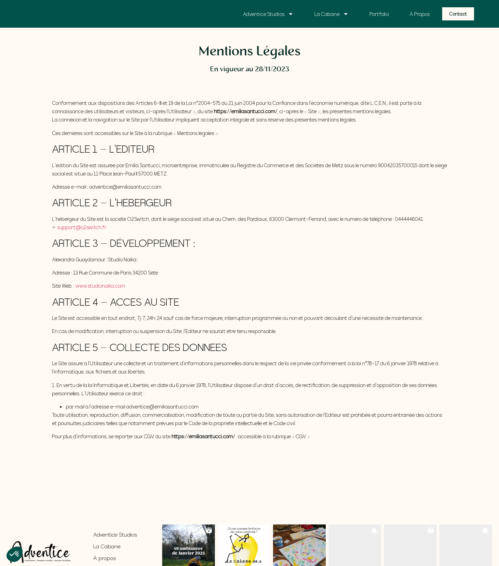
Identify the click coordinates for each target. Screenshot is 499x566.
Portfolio (379, 13)
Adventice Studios (268, 13)
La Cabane (331, 13)
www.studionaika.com (100, 285)
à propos (420, 13)
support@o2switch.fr (81, 227)
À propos (104, 557)
